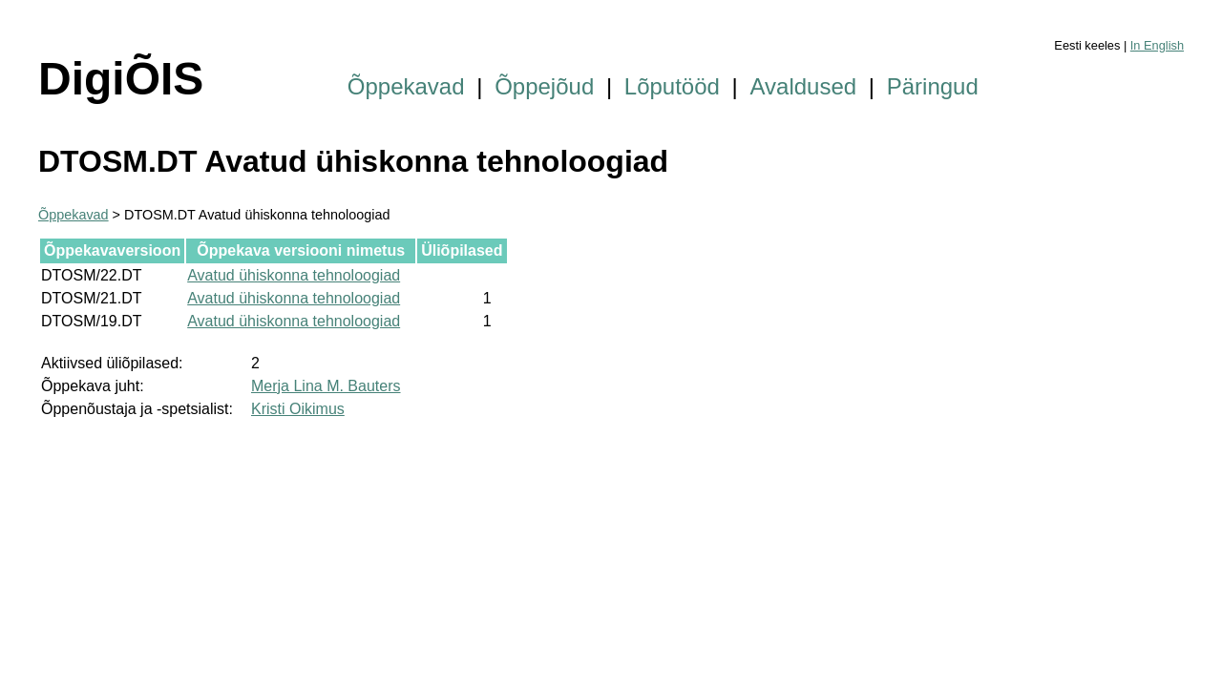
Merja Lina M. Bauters (326, 386)
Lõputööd (672, 86)
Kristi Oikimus (298, 409)
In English (1157, 45)
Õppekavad (406, 86)
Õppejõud (544, 86)
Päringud (933, 86)
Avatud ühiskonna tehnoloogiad (293, 275)
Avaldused (803, 86)
